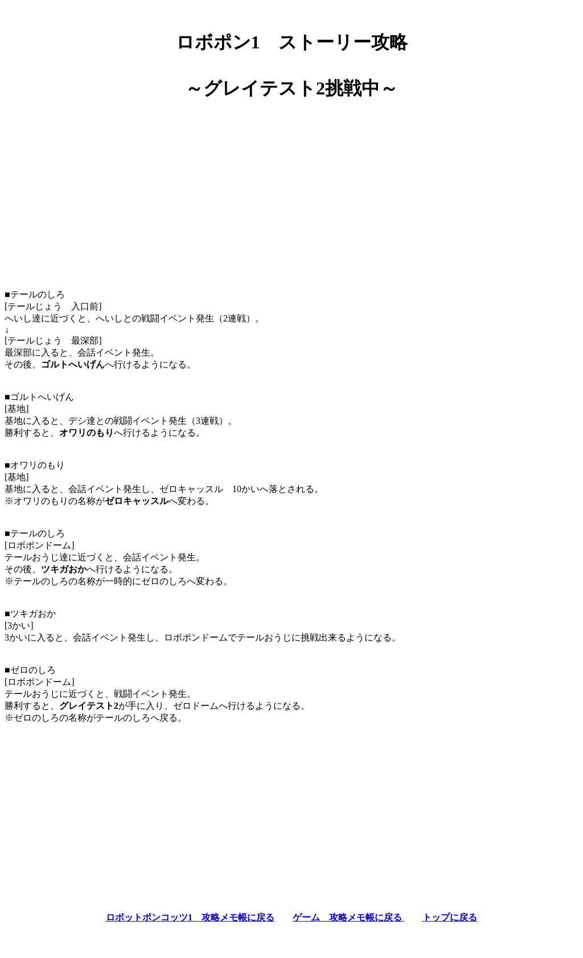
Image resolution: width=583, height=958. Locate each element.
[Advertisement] (291, 190)
